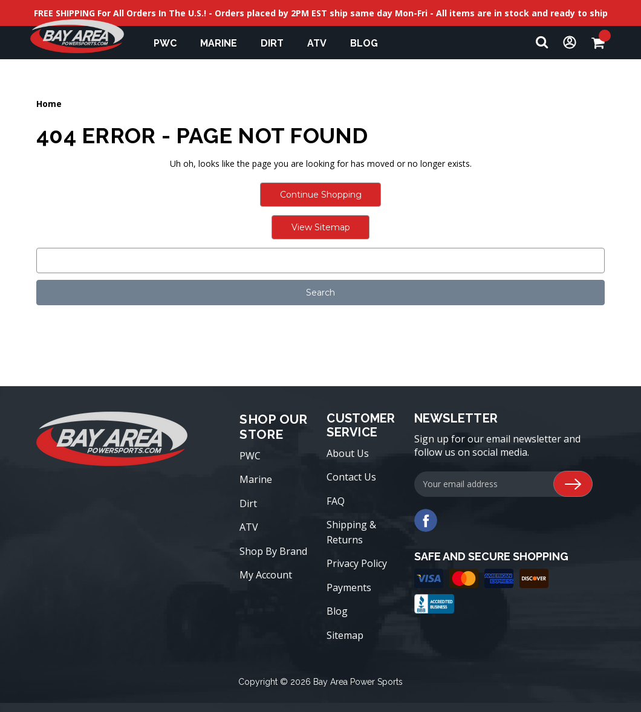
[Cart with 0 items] (601, 43)
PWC (171, 43)
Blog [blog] (364, 43)
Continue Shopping (321, 194)
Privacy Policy (357, 563)
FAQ (336, 501)
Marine (224, 43)
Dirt (278, 43)
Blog (337, 611)
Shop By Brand (273, 551)
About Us (348, 453)
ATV (322, 43)
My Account (265, 574)
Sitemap (345, 635)
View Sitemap (320, 227)
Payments (349, 587)
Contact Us (351, 477)
